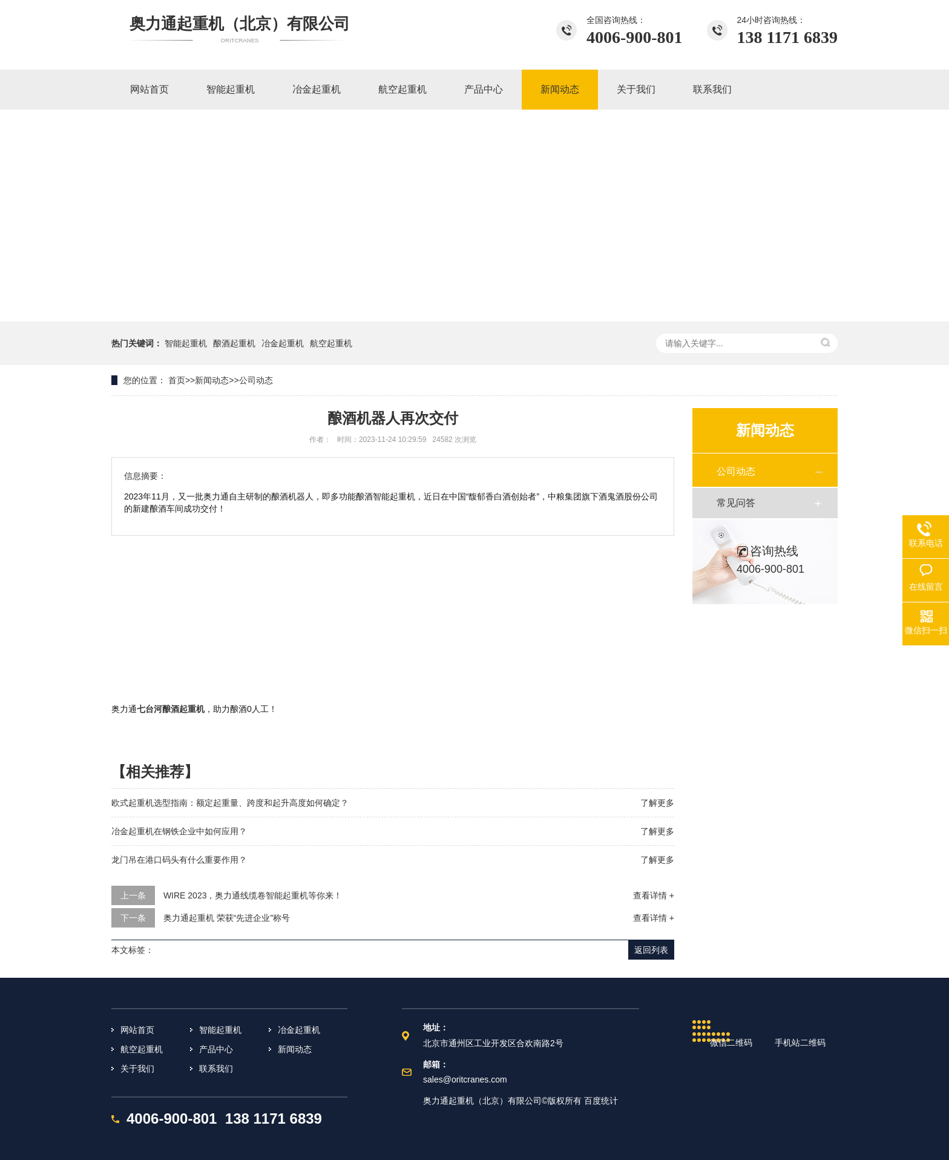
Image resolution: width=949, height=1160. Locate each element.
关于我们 (137, 1068)
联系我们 (216, 1068)
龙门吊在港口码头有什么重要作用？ (179, 860)
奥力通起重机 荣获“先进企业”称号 (226, 918)
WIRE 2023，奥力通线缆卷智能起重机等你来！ (253, 895)
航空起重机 (331, 343)
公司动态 (256, 380)
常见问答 (736, 503)
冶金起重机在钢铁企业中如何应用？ (179, 831)
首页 (176, 380)
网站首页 (137, 1030)
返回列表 (651, 950)
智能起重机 (186, 343)
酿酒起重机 (234, 343)
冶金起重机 (282, 343)
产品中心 (216, 1049)
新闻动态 (212, 380)
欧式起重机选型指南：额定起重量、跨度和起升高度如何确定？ (230, 803)
